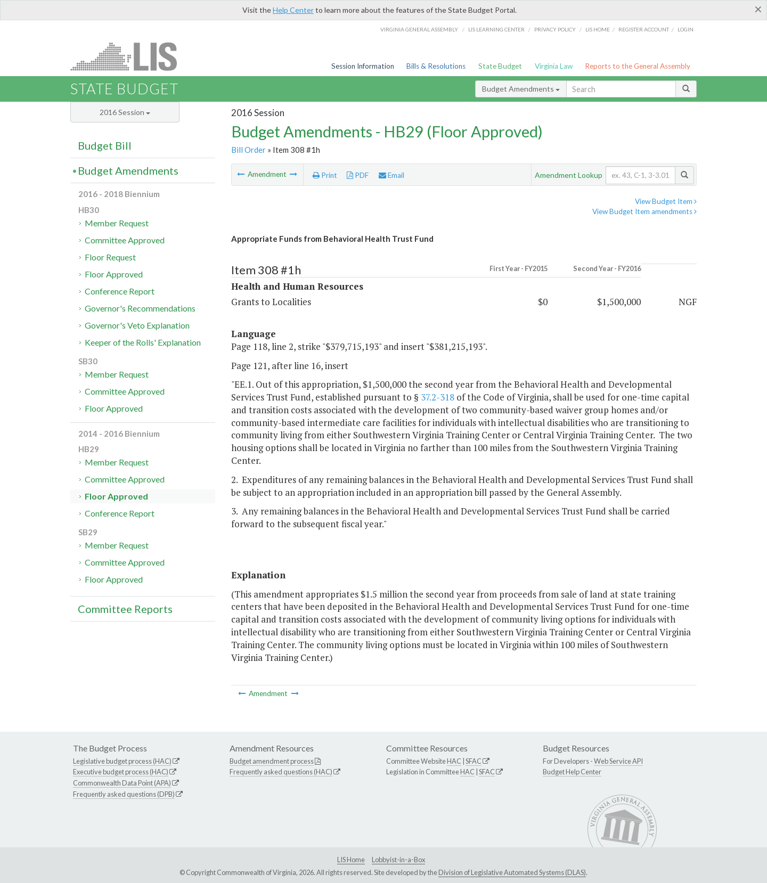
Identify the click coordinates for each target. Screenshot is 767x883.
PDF (358, 175)
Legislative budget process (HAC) (122, 761)
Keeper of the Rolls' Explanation (143, 342)
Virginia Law (554, 66)
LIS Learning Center (496, 29)
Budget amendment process (272, 761)
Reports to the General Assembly (637, 66)
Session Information (362, 66)
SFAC (474, 761)
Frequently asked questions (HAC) (281, 771)
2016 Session (125, 112)
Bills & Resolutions (436, 66)
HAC (454, 761)
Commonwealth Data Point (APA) (122, 783)
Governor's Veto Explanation (137, 325)
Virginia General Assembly (419, 29)
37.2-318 (437, 397)
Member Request (117, 223)
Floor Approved (114, 274)
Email (391, 175)
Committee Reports (125, 608)
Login (685, 29)
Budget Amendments (521, 88)
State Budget (500, 66)
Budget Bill (105, 145)
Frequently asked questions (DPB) (124, 794)
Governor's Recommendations (140, 308)
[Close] (758, 9)
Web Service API (618, 761)
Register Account (643, 29)
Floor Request (110, 257)
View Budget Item (666, 201)
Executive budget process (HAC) (120, 771)
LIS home (597, 29)
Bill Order (248, 149)
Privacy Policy (555, 29)
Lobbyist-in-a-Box (398, 859)
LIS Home (351, 859)
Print (325, 175)
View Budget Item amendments (644, 211)
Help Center (293, 9)
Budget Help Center (572, 771)
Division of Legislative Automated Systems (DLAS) (512, 872)
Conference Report (119, 291)
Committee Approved (125, 240)
